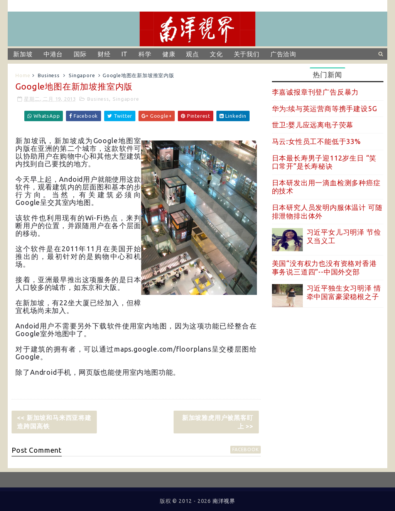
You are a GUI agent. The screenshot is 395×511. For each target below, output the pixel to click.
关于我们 (247, 54)
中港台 (53, 54)
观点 (192, 54)
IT (125, 54)
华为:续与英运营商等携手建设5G (324, 108)
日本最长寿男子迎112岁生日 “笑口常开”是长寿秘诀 (324, 162)
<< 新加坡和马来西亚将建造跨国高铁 (54, 422)
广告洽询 (283, 54)
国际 (80, 54)
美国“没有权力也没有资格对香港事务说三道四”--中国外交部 (324, 267)
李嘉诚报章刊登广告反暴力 (315, 92)
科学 (145, 54)
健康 (169, 54)
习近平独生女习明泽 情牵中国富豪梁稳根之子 (344, 292)
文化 (216, 54)
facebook (245, 449)
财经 (104, 54)
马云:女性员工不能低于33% (316, 141)
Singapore (82, 75)
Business (48, 75)
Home (22, 75)
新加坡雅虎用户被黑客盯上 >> (217, 422)
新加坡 (22, 54)
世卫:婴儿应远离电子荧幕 (313, 125)
